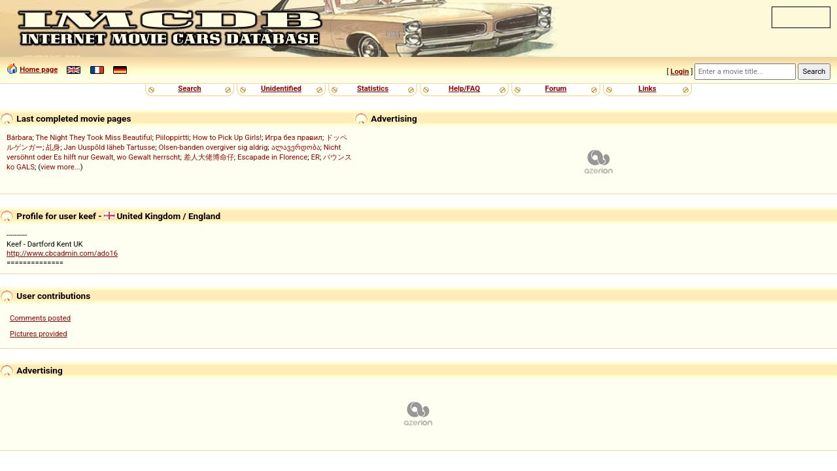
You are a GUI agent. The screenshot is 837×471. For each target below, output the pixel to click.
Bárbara (19, 137)
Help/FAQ (464, 88)
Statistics (372, 88)
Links (647, 88)
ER (315, 157)
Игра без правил (293, 137)
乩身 (53, 147)
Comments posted (40, 318)
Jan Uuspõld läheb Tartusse (109, 147)
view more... (60, 166)
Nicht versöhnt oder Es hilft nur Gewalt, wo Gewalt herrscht (174, 152)
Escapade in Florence (272, 157)
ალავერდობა (295, 147)
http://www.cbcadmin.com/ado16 (62, 253)
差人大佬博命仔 (209, 157)
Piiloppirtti (173, 137)
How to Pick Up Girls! (227, 137)
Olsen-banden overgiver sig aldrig (213, 147)
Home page (39, 69)
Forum (556, 88)
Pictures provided (38, 333)
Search (189, 88)
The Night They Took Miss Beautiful (93, 137)
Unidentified (281, 88)
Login (679, 71)
